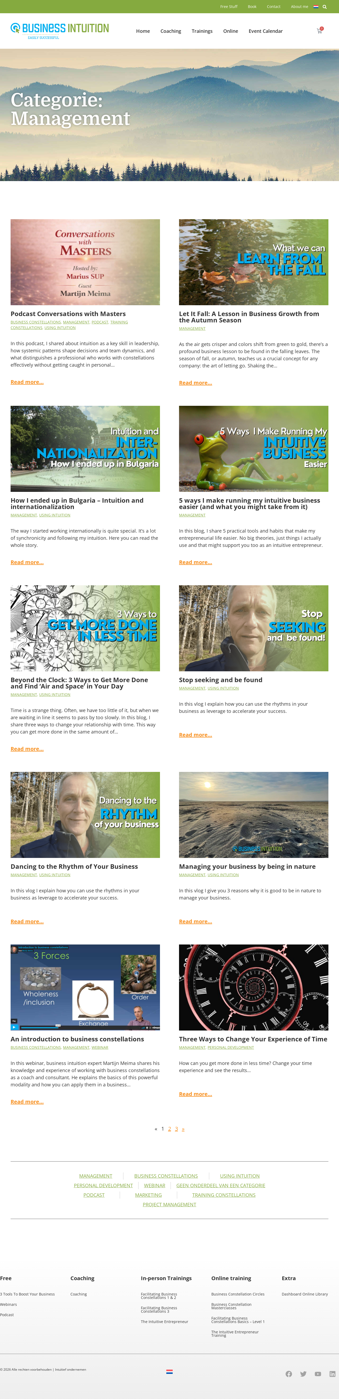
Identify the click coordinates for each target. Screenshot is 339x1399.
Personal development (231, 1047)
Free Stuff (228, 6)
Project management (169, 1204)
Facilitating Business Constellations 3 (159, 1309)
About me (299, 6)
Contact (273, 6)
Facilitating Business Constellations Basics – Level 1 (238, 1320)
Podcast (100, 322)
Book (252, 6)
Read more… (27, 381)
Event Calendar (266, 31)
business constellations (36, 322)
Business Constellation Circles (238, 1294)
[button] (324, 7)
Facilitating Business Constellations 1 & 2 (159, 1296)
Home (143, 31)
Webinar (100, 1047)
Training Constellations (224, 1195)
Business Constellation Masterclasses (231, 1306)
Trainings (202, 31)
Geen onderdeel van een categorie (220, 1185)
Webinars (8, 1304)
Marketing (148, 1195)
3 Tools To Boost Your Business (27, 1294)
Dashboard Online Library (305, 1294)
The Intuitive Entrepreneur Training (235, 1333)
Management (76, 322)
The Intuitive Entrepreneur (164, 1321)
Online (230, 31)
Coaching (170, 31)
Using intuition (60, 327)
